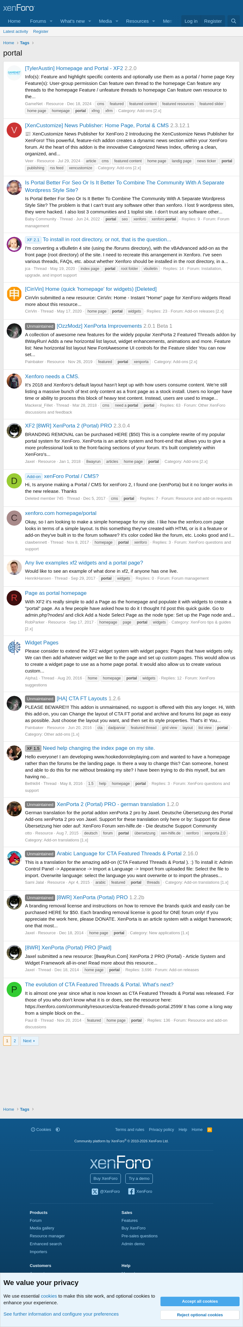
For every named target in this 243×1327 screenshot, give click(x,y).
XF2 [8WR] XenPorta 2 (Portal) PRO (68, 426)
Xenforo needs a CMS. (52, 377)
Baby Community (40, 219)
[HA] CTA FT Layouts (66, 699)
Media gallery (42, 1228)
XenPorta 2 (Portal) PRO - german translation (95, 804)
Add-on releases (184, 969)
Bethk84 (32, 783)
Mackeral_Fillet (39, 405)
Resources (137, 21)
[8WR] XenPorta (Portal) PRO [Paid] (68, 948)
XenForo (139, 1192)
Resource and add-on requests (204, 498)
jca (27, 268)
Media (105, 21)
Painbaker (34, 361)
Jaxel (29, 461)
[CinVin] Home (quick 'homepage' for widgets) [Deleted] (91, 289)
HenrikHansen (38, 578)
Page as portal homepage (56, 593)
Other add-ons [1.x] (61, 734)
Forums (38, 21)
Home (14, 21)
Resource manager (47, 1236)
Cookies (41, 1129)
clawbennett (36, 542)
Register (40, 31)
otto (28, 833)
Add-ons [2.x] (149, 110)
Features (130, 1220)
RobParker (35, 622)
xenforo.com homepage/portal (61, 513)
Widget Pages (42, 643)
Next (27, 1040)
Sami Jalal (34, 882)
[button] (51, 21)
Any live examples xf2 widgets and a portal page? (84, 563)
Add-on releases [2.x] (204, 311)
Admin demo (133, 1243)
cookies (49, 1296)
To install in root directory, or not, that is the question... (98, 239)
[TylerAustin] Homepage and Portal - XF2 (74, 68)
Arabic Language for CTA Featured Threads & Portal (103, 854)
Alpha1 (31, 678)
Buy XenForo (106, 1178)
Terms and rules (129, 1129)
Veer (29, 160)
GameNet (34, 103)
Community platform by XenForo (121, 1141)
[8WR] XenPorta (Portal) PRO (76, 897)
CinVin (31, 311)
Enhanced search (46, 1243)
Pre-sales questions (140, 1236)
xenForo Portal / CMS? (62, 476)
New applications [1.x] (169, 932)
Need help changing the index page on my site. (90, 748)
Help (183, 1129)
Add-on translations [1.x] (66, 840)
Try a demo (139, 1178)
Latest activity (15, 31)
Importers (38, 1251)
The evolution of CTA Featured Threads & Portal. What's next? (99, 985)
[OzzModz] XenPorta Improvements (83, 326)
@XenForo (105, 1192)
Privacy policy (161, 1129)
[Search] (233, 21)
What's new (72, 21)
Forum (36, 1220)
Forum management (190, 578)
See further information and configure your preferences (61, 1314)
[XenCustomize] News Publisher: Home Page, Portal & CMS (97, 126)
